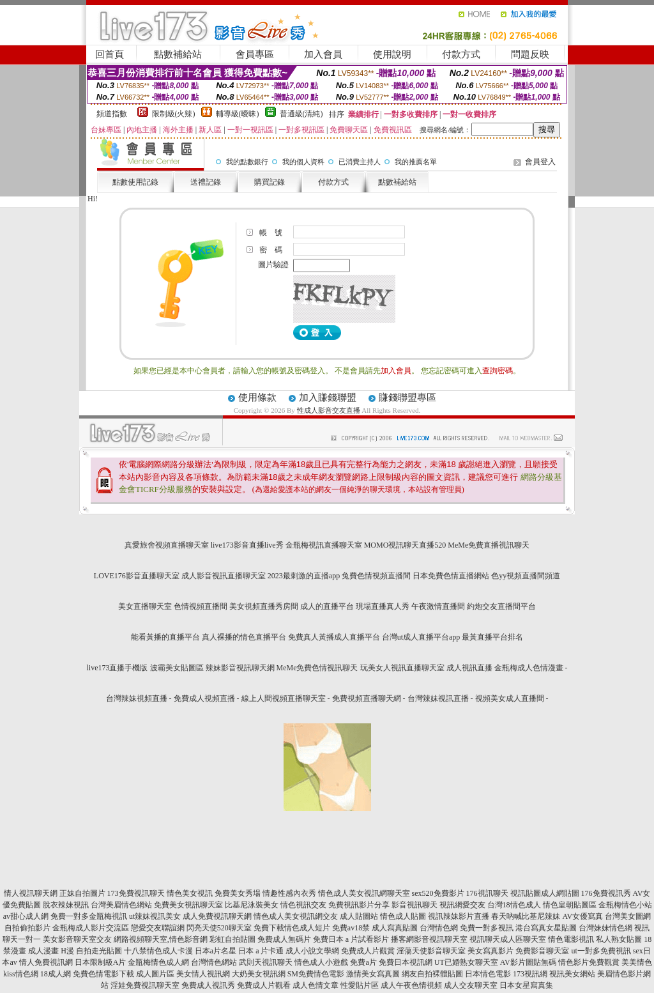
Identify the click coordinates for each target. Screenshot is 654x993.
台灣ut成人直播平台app (421, 637)
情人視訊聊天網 (30, 893)
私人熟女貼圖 (619, 939)
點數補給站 (178, 54)
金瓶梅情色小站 (625, 904)
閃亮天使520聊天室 (219, 927)
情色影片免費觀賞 (589, 962)
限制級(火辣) (173, 113)
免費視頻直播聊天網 (366, 698)
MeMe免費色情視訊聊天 (317, 667)
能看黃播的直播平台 (165, 637)
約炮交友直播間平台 (501, 606)
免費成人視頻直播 (204, 698)
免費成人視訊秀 (208, 985)
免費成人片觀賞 (368, 950)
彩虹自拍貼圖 (232, 939)
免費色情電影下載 (103, 973)
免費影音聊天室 (542, 950)
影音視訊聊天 (414, 904)
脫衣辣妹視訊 (66, 904)
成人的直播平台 (327, 606)
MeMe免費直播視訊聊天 (488, 545)
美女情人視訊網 (203, 973)
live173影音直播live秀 (247, 545)
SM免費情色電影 (315, 973)
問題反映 (530, 54)
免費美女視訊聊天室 (188, 904)
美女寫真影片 (490, 950)
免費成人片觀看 (264, 985)
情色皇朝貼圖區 (570, 904)
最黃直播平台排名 (492, 637)
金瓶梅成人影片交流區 (90, 927)
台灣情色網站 (214, 962)
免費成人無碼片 (284, 939)
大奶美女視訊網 (258, 973)
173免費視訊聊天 (136, 893)
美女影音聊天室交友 (77, 939)
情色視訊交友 (303, 904)
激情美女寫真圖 (373, 973)
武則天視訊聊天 (266, 962)
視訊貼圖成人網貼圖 (544, 893)
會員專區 (255, 54)
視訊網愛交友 (462, 904)
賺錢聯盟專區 (407, 397)
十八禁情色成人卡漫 (158, 950)
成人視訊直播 (469, 667)
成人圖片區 (155, 973)
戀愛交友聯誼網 (158, 927)
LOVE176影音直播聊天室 (136, 575)
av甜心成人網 (26, 916)
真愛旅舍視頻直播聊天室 (167, 545)
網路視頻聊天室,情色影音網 (161, 939)
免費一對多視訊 (486, 927)
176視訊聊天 (487, 893)
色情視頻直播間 (200, 606)
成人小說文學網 (312, 950)
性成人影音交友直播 (328, 410)
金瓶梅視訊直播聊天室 (323, 545)
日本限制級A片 (100, 962)
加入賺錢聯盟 (327, 397)
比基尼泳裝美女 (251, 904)
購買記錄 (269, 182)
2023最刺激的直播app (304, 575)
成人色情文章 (315, 985)
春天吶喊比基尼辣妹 (525, 916)
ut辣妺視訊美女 (155, 916)
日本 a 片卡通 (261, 950)
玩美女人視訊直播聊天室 (402, 667)
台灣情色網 (439, 927)
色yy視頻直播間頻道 (525, 575)
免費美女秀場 (238, 893)
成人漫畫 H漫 (51, 950)
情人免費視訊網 (46, 962)
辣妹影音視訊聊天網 (240, 667)
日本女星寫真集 (526, 985)
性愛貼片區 (359, 985)
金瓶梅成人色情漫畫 (528, 667)
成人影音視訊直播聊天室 (223, 575)
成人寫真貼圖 (395, 927)
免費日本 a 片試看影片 (351, 939)
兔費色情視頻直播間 (376, 575)
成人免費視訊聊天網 (217, 916)
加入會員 (323, 54)
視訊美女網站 (572, 973)
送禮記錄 (205, 182)
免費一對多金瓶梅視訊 (88, 916)
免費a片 (363, 962)
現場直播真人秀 (382, 606)
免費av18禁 (351, 927)
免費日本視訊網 (405, 962)
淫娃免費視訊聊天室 (144, 985)
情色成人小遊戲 (321, 962)
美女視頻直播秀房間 (263, 606)
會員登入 (540, 161)
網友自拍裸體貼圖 (432, 973)
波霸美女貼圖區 (177, 667)
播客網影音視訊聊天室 (429, 939)
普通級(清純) (301, 113)
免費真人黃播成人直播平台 (334, 637)
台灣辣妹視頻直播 (136, 698)
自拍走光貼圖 (99, 950)
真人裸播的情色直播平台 (244, 637)
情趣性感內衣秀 (289, 893)
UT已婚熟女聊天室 (466, 962)
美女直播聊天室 (145, 606)
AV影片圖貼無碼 (528, 962)
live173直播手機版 (117, 667)
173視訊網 (530, 973)
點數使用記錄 (135, 182)
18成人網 (55, 973)
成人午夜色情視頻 (411, 985)
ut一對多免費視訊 (600, 950)
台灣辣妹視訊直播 (438, 698)
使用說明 (392, 54)
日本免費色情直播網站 (451, 575)
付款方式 (461, 54)
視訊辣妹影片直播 (458, 916)
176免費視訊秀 (606, 893)
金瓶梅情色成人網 (158, 962)
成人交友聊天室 (471, 985)
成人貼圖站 (359, 916)
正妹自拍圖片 (82, 893)
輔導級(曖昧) (237, 113)
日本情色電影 (488, 973)
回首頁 (109, 54)
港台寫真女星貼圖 (546, 927)
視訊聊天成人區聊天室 (507, 939)
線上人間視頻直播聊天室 (283, 698)
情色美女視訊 (190, 893)
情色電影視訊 (571, 939)
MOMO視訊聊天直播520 (405, 545)
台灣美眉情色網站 (121, 904)
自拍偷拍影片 (27, 927)
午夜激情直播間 (438, 606)
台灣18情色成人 (514, 904)
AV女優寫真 (582, 916)
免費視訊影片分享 (359, 904)
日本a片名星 (215, 950)
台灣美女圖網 (628, 916)
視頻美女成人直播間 (509, 698)
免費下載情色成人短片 (292, 927)
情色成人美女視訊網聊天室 (364, 893)
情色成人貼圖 (403, 916)
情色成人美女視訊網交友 (296, 916)
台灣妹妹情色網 (605, 927)
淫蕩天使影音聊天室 (431, 950)
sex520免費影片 (438, 893)
